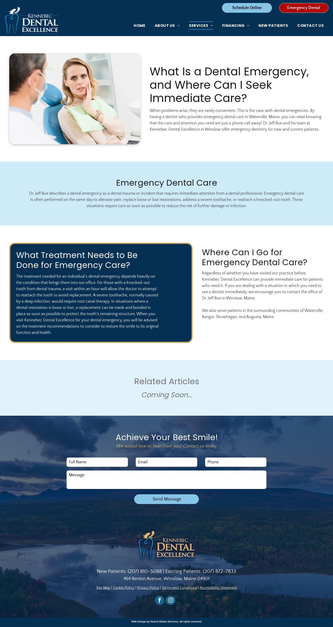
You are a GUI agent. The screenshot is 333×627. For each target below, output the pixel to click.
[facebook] (159, 601)
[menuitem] (139, 26)
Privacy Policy (148, 588)
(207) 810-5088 (145, 571)
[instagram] (170, 601)
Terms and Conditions (179, 588)
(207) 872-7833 (219, 571)
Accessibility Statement (218, 588)
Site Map (103, 588)
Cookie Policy (123, 588)
